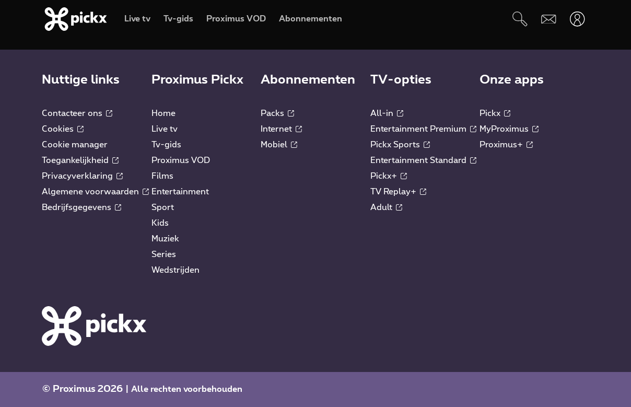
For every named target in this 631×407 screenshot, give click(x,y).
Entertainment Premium (423, 129)
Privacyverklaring (82, 176)
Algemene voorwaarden (95, 192)
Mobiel (279, 145)
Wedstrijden (175, 270)
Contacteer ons (77, 113)
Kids (160, 223)
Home (163, 113)
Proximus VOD (180, 160)
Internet (281, 129)
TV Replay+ (398, 192)
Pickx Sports (400, 145)
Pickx (495, 113)
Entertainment (180, 192)
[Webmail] (548, 19)
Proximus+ (506, 145)
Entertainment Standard (423, 160)
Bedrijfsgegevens (81, 207)
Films (162, 176)
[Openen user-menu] (577, 19)
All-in (386, 113)
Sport (162, 207)
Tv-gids (166, 145)
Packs (277, 113)
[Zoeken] (520, 19)
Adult (386, 207)
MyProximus (509, 129)
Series (163, 254)
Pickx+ (388, 176)
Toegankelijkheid (80, 160)
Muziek (165, 239)
